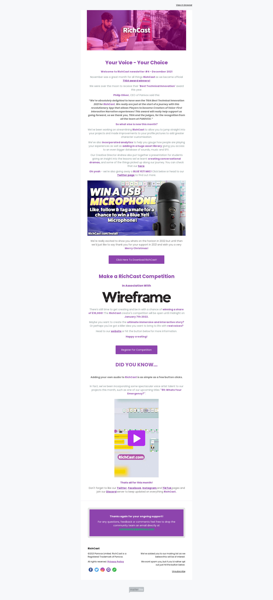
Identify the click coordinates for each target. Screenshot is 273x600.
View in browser (184, 4)
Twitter (122, 488)
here (141, 166)
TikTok (167, 488)
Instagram (149, 488)
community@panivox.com (136, 529)
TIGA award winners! (136, 80)
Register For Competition (136, 350)
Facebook (134, 488)
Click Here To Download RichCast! (136, 259)
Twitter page (126, 175)
